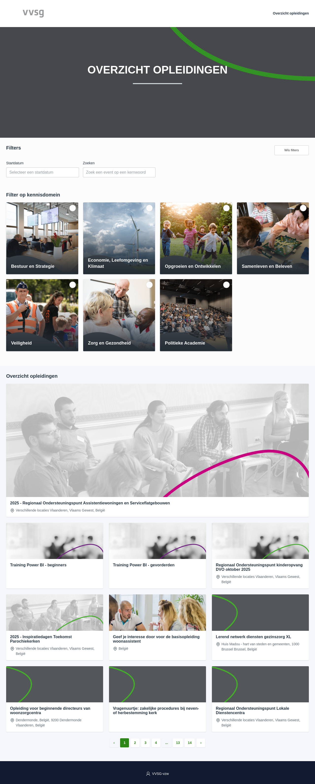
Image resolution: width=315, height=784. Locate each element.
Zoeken (89, 163)
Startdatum (15, 163)
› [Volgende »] (201, 743)
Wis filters (291, 150)
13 (178, 743)
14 (190, 743)
